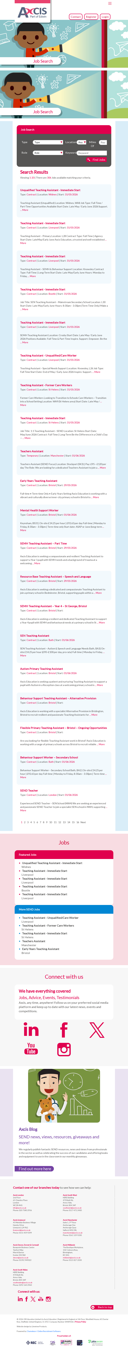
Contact (76, 16)
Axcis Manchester (70, 1220)
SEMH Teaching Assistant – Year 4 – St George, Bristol (53, 606)
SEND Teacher (29, 790)
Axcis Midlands (69, 1245)
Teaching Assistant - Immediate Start (42, 223)
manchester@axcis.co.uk (73, 1233)
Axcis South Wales (20, 1270)
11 (55, 822)
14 (68, 822)
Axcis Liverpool (19, 1220)
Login (105, 16)
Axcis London (18, 1195)
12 (59, 822)
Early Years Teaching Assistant (38, 480)
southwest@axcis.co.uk (72, 1208)
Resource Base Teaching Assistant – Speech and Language (55, 576)
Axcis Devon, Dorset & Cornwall (26, 1245)
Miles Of (92, 144)
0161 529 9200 (75, 1235)
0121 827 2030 (75, 1260)
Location (70, 142)
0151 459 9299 (25, 1233)
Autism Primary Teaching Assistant (41, 668)
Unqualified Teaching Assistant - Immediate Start (50, 190)
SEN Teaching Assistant (34, 635)
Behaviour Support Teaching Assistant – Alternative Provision (58, 698)
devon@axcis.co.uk (20, 1258)
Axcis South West (70, 1195)
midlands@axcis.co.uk (71, 1258)
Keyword (70, 152)
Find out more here (35, 1168)
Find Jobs (99, 159)
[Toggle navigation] (109, 3)
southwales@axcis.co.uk (22, 1282)
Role (24, 152)
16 (77, 822)
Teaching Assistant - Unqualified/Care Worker (48, 355)
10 (50, 822)
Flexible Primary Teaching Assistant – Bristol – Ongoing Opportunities (63, 727)
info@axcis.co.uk (19, 1208)
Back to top (101, 1307)
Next (83, 822)
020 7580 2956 (25, 1210)
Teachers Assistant (31, 451)
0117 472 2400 (75, 1210)
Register (91, 16)
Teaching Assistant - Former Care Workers (46, 385)
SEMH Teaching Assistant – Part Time (43, 543)
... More (24, 209)
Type (24, 142)
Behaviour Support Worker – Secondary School (49, 757)
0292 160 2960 (25, 1285)
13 (64, 822)
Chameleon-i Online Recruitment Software (43, 1331)
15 (73, 822)
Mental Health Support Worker (39, 510)
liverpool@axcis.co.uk (21, 1230)
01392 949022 (25, 1260)
